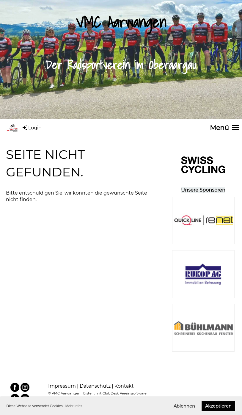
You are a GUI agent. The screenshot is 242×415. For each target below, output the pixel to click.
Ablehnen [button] (184, 406)
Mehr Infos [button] (73, 406)
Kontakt (124, 386)
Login (32, 128)
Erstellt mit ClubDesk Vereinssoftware (115, 393)
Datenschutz (96, 386)
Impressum (62, 386)
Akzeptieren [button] (218, 406)
